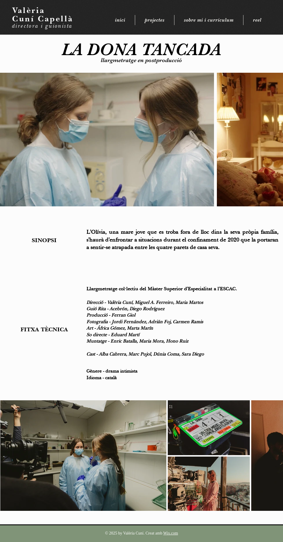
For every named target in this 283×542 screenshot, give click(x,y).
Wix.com (170, 533)
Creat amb (154, 533)
